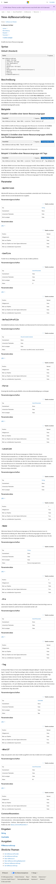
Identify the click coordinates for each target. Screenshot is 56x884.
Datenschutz (42, 877)
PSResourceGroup (8, 845)
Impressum (34, 879)
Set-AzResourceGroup (10, 865)
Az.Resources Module (11, 22)
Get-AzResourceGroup (11, 856)
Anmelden (52, 2)
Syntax (5, 28)
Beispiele (5, 33)
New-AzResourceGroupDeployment (14, 861)
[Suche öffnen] (47, 2)
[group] (28, 161)
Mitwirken (34, 877)
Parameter (6, 35)
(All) (3, 226)
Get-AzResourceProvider (11, 854)
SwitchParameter (36, 270)
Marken (42, 879)
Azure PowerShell (17, 12)
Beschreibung (6, 30)
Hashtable (40, 700)
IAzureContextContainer (27, 337)
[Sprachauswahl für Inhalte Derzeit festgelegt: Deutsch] (5, 873)
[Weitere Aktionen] (53, 12)
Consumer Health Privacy (7, 879)
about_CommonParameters (19, 824)
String (43, 207)
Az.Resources (27, 12)
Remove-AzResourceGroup (12, 863)
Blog (27, 877)
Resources (36, 12)
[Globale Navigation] (1, 2)
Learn (3, 12)
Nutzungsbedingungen (23, 879)
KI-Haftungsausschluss (7, 877)
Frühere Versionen (19, 877)
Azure (8, 12)
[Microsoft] (28, 2)
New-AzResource (9, 858)
